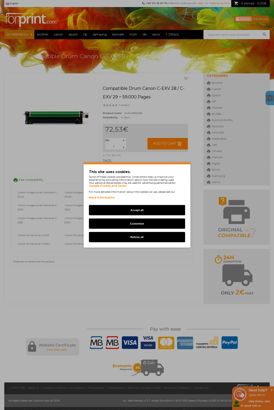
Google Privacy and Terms (108, 185)
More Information (102, 197)
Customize (137, 223)
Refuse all (136, 236)
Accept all (136, 210)
